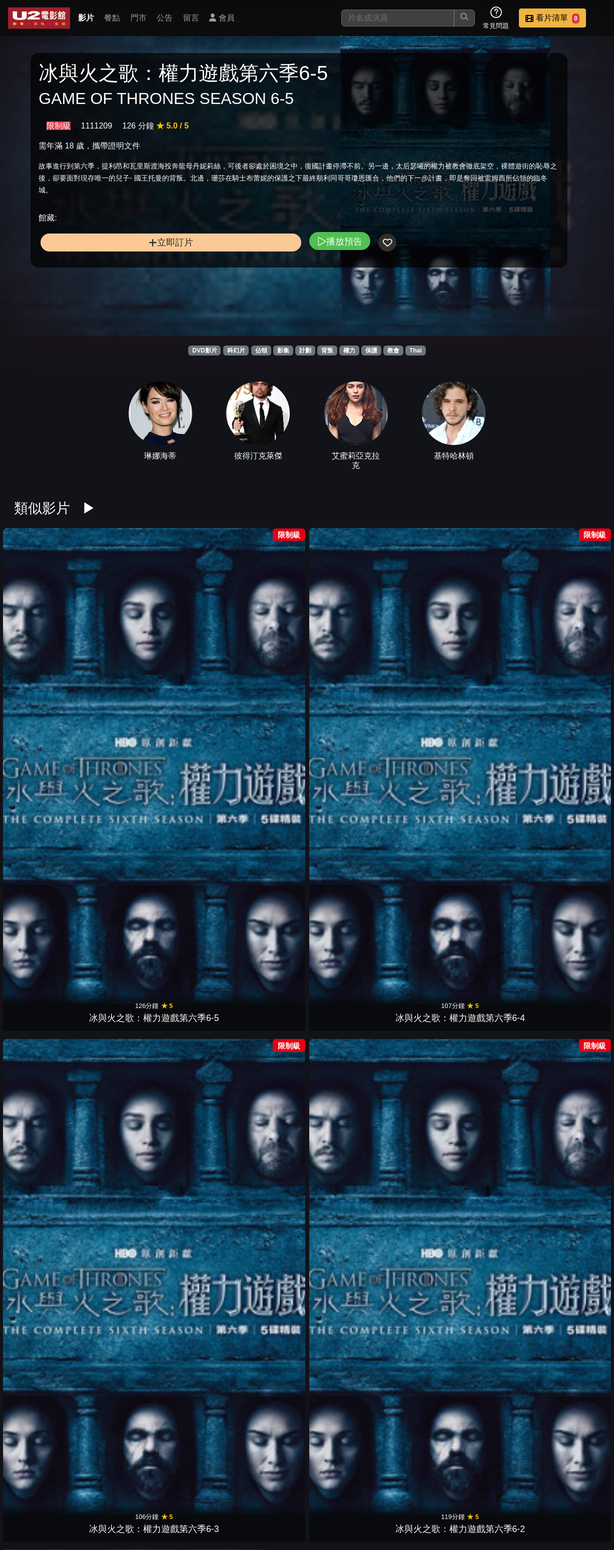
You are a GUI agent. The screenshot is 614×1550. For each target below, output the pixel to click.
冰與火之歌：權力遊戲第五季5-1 (195, 877)
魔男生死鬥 (194, 1021)
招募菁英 (483, 1478)
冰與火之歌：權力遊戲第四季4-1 (568, 877)
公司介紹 (532, 1478)
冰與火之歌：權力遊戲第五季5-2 (120, 877)
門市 (139, 18)
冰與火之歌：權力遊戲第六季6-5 (46, 616)
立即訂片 (106, 306)
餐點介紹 (287, 1478)
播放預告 (209, 305)
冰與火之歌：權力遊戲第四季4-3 (419, 877)
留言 (191, 18)
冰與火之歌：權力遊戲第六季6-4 (120, 616)
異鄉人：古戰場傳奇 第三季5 (493, 1138)
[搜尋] (397, 18)
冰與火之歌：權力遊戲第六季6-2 (270, 616)
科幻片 (236, 350)
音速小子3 (45, 1151)
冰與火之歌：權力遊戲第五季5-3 (46, 877)
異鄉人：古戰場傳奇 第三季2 (120, 1268)
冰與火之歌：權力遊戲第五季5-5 (494, 747)
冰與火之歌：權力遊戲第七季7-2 (344, 747)
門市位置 (336, 1478)
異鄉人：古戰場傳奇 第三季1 (195, 1268)
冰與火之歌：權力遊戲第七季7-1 (419, 747)
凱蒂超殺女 (120, 1151)
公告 (165, 18)
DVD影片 (204, 350)
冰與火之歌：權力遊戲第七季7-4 (195, 747)
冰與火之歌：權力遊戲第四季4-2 (494, 877)
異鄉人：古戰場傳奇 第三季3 (45, 1268)
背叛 (327, 350)
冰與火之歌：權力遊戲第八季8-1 (46, 747)
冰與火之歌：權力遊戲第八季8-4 (419, 616)
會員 (221, 18)
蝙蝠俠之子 (45, 1021)
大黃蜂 (269, 1282)
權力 (349, 350)
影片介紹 (238, 1478)
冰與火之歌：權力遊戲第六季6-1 (344, 616)
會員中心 (581, 1478)
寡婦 (344, 1282)
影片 (86, 18)
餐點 (112, 18)
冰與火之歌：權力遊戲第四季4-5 (270, 877)
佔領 (261, 350)
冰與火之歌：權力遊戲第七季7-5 (120, 747)
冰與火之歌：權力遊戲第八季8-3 (494, 616)
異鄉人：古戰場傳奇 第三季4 (568, 1138)
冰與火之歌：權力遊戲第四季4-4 (344, 877)
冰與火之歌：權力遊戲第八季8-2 (568, 616)
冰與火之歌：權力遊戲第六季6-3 (195, 616)
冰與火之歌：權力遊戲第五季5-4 (568, 747)
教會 (393, 350)
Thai (415, 350)
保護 (371, 350)
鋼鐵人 (120, 1021)
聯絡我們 (434, 1478)
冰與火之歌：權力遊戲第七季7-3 (270, 747)
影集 (283, 350)
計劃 (305, 350)
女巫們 (419, 1151)
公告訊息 (385, 1478)
